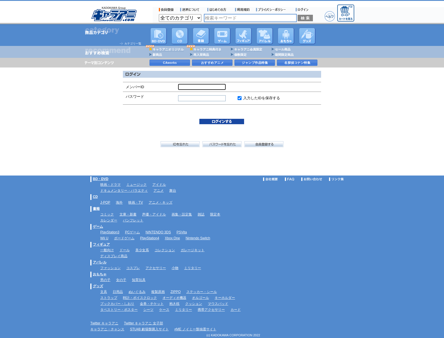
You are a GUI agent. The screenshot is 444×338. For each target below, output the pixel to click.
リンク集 (336, 179)
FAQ (289, 179)
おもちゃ (286, 36)
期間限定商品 (284, 54)
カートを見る (345, 13)
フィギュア (243, 36)
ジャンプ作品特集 (255, 62)
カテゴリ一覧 (132, 43)
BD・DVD (100, 179)
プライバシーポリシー (272, 9)
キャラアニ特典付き (207, 49)
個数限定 (240, 54)
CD (180, 36)
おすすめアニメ (212, 62)
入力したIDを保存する (261, 98)
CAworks (170, 62)
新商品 (157, 54)
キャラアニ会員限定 (248, 49)
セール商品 (283, 49)
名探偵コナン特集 (297, 62)
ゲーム (98, 227)
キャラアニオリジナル (168, 49)
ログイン (303, 9)
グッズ (307, 36)
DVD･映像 (158, 36)
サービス (218, 9)
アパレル (265, 36)
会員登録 (166, 9)
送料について (190, 9)
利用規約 (242, 9)
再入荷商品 (201, 54)
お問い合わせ (311, 179)
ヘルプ (330, 16)
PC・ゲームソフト (222, 36)
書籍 (201, 36)
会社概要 (270, 179)
